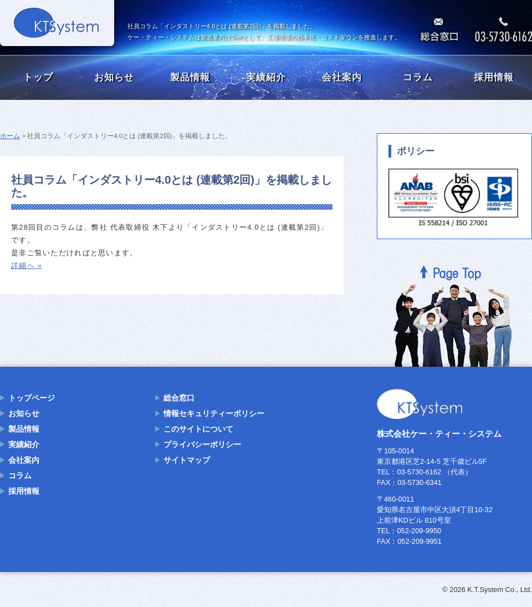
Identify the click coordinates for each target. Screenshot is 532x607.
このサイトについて (198, 428)
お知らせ (114, 77)
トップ (38, 77)
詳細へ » (26, 265)
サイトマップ (186, 460)
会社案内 (342, 77)
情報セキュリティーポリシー (213, 413)
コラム (418, 77)
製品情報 (190, 77)
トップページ (31, 397)
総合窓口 (179, 397)
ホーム (10, 136)
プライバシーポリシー (202, 444)
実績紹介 (266, 77)
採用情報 (494, 77)
